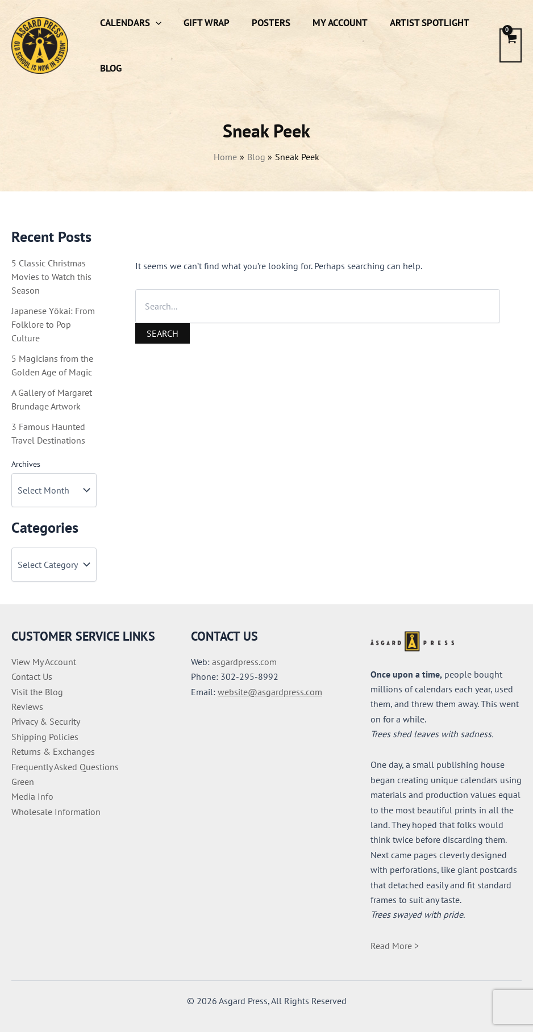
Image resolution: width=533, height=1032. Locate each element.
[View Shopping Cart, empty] (510, 45)
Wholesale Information (56, 811)
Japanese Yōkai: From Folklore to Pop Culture (53, 324)
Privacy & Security (45, 721)
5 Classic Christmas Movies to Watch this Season (51, 276)
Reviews (27, 706)
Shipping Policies (44, 736)
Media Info (32, 796)
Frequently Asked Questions (65, 766)
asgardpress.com (244, 661)
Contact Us (31, 676)
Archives (25, 464)
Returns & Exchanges (53, 751)
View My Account (43, 661)
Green (22, 781)
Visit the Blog (37, 691)
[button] (154, 22)
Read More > (394, 945)
